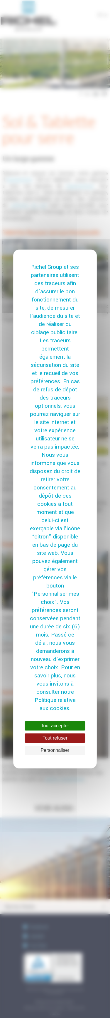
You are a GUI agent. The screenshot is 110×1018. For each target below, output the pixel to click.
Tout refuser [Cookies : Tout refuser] (55, 737)
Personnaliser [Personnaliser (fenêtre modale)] (55, 750)
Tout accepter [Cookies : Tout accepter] (55, 725)
